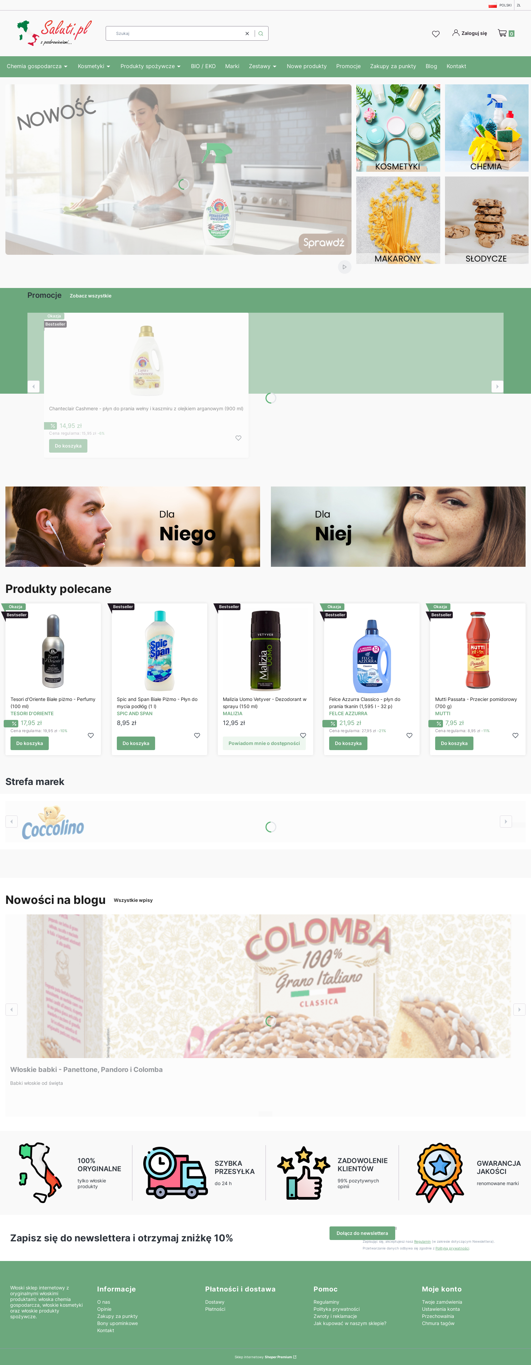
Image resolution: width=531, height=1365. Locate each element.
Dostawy (215, 1302)
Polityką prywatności (452, 1248)
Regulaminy (326, 1302)
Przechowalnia (438, 1316)
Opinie (104, 1309)
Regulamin (422, 1241)
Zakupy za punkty (117, 1316)
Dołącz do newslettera (362, 1233)
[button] (261, 33)
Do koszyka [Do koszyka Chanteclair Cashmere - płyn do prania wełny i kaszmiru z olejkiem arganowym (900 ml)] (68, 446)
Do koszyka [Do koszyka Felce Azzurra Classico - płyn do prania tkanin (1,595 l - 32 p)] (348, 743)
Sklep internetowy (263, 1357)
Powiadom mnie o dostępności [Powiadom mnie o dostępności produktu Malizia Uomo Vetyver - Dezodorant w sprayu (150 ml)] (264, 743)
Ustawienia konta (441, 1309)
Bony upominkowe (117, 1323)
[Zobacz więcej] (53, 821)
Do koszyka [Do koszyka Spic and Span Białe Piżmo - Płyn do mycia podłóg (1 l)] (136, 743)
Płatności (215, 1309)
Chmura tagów (438, 1323)
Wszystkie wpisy (133, 900)
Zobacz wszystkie (90, 295)
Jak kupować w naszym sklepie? (350, 1323)
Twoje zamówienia (442, 1302)
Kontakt (105, 1330)
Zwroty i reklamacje (335, 1316)
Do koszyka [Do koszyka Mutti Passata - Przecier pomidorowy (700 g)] (454, 743)
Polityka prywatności (337, 1309)
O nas (103, 1302)
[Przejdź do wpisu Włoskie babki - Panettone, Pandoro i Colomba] (265, 986)
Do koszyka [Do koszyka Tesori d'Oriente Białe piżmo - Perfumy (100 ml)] (29, 743)
